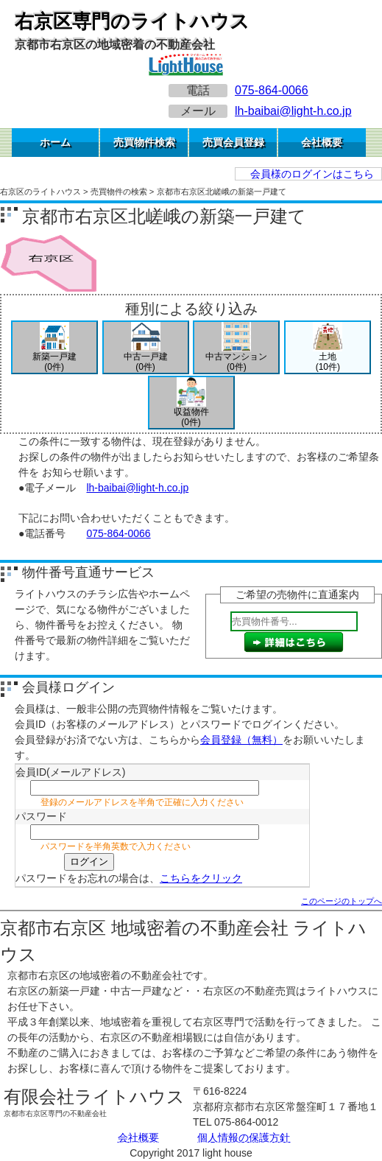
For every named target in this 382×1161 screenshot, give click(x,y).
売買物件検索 (144, 142)
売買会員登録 (233, 142)
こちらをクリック (201, 878)
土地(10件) (327, 347)
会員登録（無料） (241, 740)
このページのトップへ (341, 901)
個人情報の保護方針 (243, 1137)
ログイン (89, 861)
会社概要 (321, 142)
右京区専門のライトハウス (132, 21)
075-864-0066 (271, 90)
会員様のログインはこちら (312, 174)
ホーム (55, 142)
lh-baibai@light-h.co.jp (293, 111)
